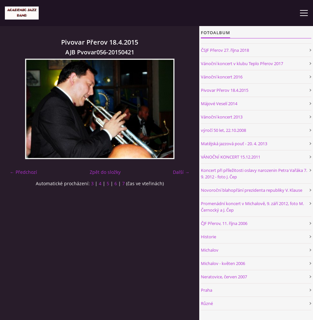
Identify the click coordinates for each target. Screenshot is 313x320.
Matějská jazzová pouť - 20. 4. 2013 (234, 143)
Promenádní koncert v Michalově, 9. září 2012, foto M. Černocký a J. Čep (252, 207)
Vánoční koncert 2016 (221, 77)
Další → (181, 172)
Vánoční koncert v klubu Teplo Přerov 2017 (242, 63)
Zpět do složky (105, 172)
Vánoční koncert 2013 (221, 117)
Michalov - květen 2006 (223, 263)
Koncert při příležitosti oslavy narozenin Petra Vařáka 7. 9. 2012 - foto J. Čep (254, 173)
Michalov (209, 250)
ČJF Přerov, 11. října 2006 (224, 223)
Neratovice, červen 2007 (224, 277)
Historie (208, 237)
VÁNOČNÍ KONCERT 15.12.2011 (230, 157)
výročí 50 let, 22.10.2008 (223, 130)
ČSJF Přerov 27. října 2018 (225, 50)
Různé (207, 303)
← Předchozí (23, 172)
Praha (206, 290)
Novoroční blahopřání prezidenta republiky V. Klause (251, 190)
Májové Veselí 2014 (219, 103)
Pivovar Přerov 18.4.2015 (224, 90)
